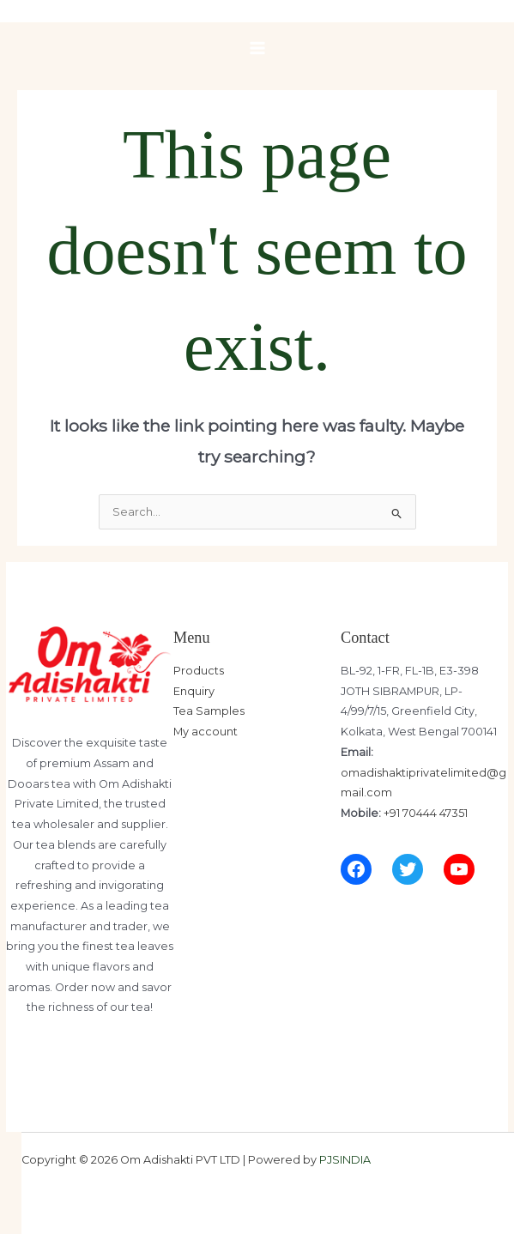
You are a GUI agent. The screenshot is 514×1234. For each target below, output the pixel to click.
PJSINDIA (345, 1159)
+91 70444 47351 (426, 813)
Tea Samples (209, 711)
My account (205, 731)
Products (198, 670)
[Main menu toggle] (257, 48)
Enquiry (194, 691)
